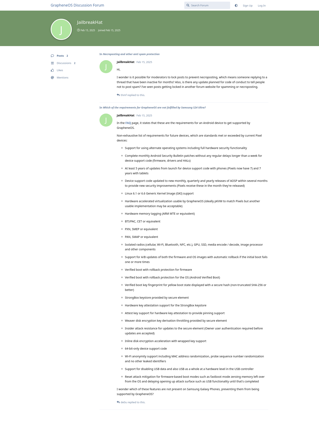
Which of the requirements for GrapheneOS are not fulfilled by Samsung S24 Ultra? (154, 107)
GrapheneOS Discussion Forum (77, 5)
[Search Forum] (207, 5)
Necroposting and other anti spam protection (131, 54)
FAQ (128, 123)
